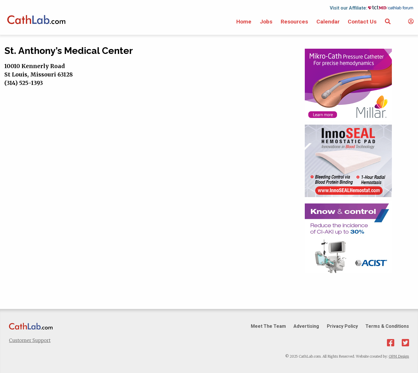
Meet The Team (268, 326)
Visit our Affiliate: (348, 8)
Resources (294, 21)
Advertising (306, 326)
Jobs (266, 21)
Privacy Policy (342, 326)
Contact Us (362, 21)
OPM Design (399, 356)
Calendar (328, 21)
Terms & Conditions (387, 326)
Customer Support (30, 340)
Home (243, 21)
